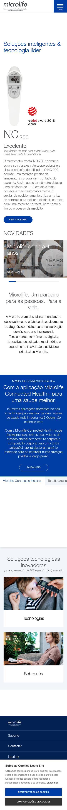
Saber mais (52, 782)
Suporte (13, 735)
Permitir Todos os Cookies (33, 792)
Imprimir (13, 756)
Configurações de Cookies (33, 802)
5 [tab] (40, 281)
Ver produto (18, 219)
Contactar (15, 746)
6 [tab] (47, 281)
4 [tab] (33, 281)
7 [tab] (55, 281)
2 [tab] (19, 281)
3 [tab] (26, 281)
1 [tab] (12, 281)
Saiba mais (33, 467)
